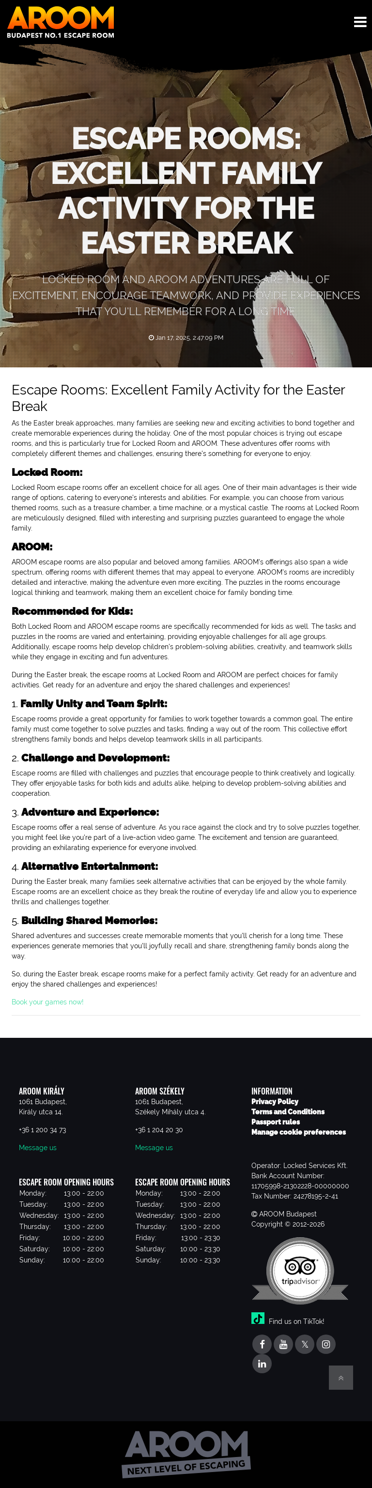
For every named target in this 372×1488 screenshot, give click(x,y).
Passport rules (275, 1122)
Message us (38, 1148)
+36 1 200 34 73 (42, 1130)
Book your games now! (49, 1002)
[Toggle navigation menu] (360, 22)
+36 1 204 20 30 (159, 1130)
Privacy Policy (274, 1102)
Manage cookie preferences (298, 1132)
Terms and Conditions (288, 1112)
